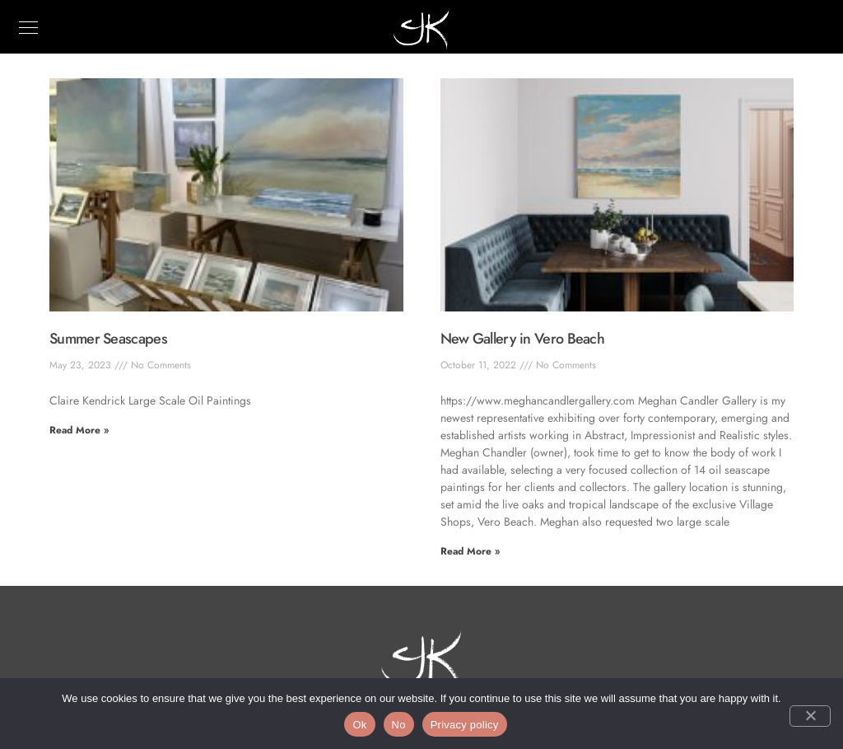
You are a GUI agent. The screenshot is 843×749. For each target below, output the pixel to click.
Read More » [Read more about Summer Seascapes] (79, 430)
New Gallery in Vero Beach (522, 338)
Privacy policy (465, 725)
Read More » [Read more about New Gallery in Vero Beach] (470, 551)
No (399, 725)
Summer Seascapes (108, 338)
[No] (810, 716)
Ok (359, 725)
